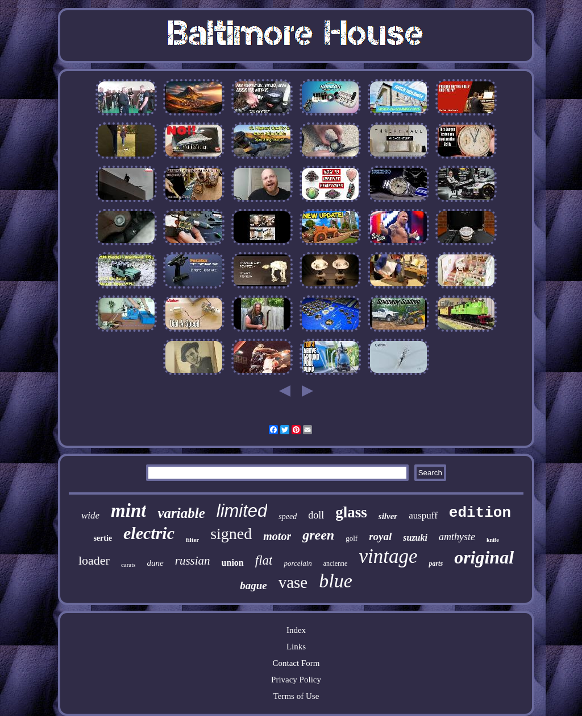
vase (293, 582)
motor (277, 536)
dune (155, 562)
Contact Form (296, 663)
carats (128, 564)
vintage (388, 556)
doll (316, 515)
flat (264, 560)
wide (90, 515)
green (318, 535)
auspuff (423, 515)
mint (128, 510)
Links (296, 646)
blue (335, 580)
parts (436, 563)
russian (192, 560)
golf (351, 538)
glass (351, 512)
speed (287, 516)
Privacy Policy (296, 679)
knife (493, 540)
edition (480, 512)
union (233, 562)
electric (148, 533)
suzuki (415, 537)
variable (181, 513)
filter (192, 539)
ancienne (335, 563)
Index (296, 630)
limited (242, 511)
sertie (102, 538)
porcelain (297, 563)
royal (380, 536)
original (484, 557)
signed (231, 533)
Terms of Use (296, 696)
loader (94, 560)
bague (253, 585)
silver (388, 516)
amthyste (457, 536)
